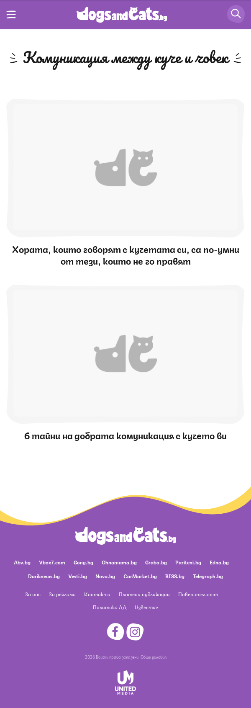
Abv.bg (22, 562)
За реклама (62, 593)
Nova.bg (105, 575)
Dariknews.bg (44, 575)
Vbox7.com (52, 562)
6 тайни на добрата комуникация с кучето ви (125, 434)
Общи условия (153, 656)
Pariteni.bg (188, 562)
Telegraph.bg (208, 575)
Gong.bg (83, 562)
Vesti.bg (77, 575)
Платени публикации (144, 593)
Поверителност (198, 593)
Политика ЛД (109, 606)
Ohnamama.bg (119, 562)
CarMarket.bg (140, 575)
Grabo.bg (156, 562)
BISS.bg (174, 575)
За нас (33, 593)
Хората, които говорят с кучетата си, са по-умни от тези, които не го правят (125, 254)
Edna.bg (219, 562)
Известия (146, 606)
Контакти (97, 593)
